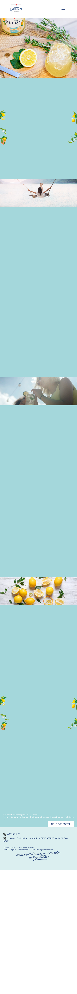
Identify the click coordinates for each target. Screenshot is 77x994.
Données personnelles (26, 850)
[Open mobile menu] (64, 10)
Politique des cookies (44, 850)
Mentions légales (9, 850)
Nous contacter (61, 824)
